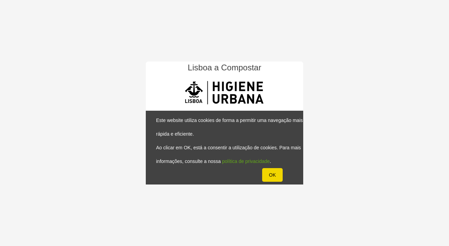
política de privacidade (246, 161)
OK (272, 175)
